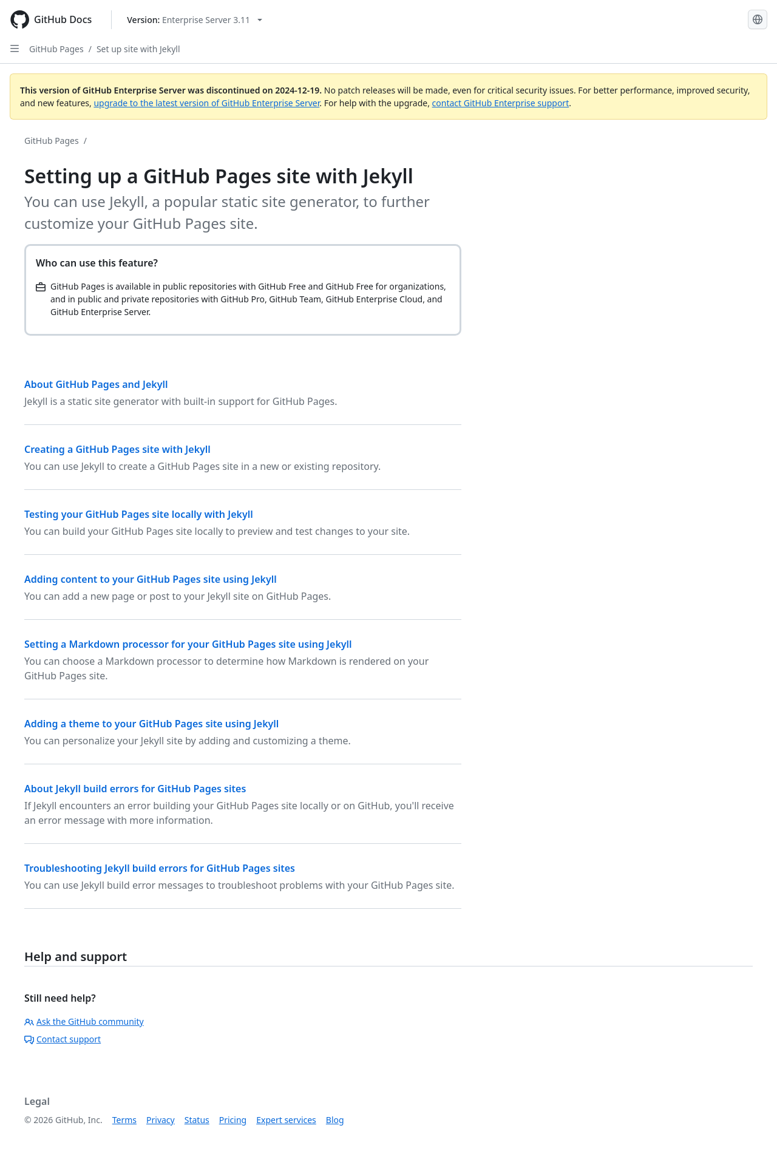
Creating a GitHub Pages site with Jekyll (117, 449)
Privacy (160, 1120)
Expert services (286, 1120)
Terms (124, 1120)
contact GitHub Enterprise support (500, 103)
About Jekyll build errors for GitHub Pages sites (135, 788)
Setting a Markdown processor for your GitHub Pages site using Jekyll (188, 644)
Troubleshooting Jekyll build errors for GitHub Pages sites (159, 868)
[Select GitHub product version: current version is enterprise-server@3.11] (194, 19)
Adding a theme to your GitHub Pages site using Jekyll (151, 723)
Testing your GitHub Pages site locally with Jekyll (138, 514)
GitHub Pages (56, 49)
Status (197, 1120)
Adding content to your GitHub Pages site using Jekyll (150, 579)
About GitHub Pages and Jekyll (96, 384)
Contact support (62, 1039)
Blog (335, 1120)
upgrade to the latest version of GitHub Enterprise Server (206, 103)
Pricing (232, 1120)
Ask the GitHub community (84, 1021)
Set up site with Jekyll (138, 49)
